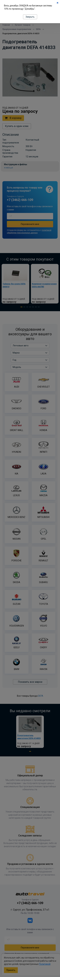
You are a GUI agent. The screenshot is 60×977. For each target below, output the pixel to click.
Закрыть (30, 16)
